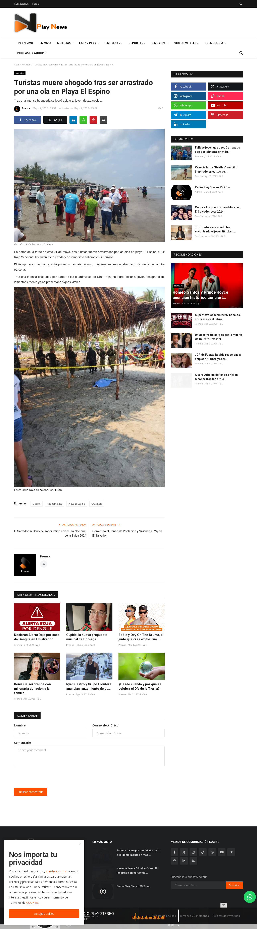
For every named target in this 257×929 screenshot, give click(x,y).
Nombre (19, 725)
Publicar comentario (30, 792)
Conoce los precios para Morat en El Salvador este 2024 (217, 209)
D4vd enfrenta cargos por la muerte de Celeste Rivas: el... (218, 337)
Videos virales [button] (186, 43)
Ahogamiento (54, 503)
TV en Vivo (25, 43)
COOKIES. (32, 903)
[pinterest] (174, 861)
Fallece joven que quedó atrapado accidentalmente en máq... (217, 149)
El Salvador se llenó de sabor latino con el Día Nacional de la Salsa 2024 (50, 533)
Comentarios (27, 715)
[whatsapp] (212, 852)
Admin (198, 191)
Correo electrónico (105, 725)
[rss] (193, 861)
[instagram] (193, 852)
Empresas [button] (113, 43)
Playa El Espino (76, 503)
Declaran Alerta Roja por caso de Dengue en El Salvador (37, 637)
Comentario (22, 743)
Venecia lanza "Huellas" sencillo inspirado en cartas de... (216, 169)
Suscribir (234, 885)
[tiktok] (203, 852)
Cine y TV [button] (160, 43)
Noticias (26, 64)
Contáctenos (21, 3)
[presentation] (44, 777)
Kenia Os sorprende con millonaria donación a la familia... (32, 688)
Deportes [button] (136, 43)
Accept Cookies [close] (44, 914)
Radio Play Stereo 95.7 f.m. (213, 187)
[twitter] (184, 852)
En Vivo (45, 43)
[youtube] (221, 852)
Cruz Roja (96, 503)
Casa (16, 64)
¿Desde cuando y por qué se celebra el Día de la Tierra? (139, 686)
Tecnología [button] (215, 43)
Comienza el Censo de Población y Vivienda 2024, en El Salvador (127, 533)
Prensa (22, 109)
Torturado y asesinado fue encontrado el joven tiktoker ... (215, 229)
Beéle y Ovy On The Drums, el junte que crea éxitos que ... (140, 637)
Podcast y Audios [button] (32, 53)
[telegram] (231, 852)
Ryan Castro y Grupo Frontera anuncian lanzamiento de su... (88, 686)
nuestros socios (56, 871)
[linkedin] (184, 861)
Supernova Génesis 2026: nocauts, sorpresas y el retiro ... (218, 317)
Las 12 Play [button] (89, 43)
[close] (80, 844)
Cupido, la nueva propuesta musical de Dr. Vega (86, 637)
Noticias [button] (65, 43)
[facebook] (174, 852)
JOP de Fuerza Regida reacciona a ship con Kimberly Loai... (218, 357)
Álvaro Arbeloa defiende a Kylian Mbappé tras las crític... (216, 377)
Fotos (35, 3)
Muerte (37, 503)
